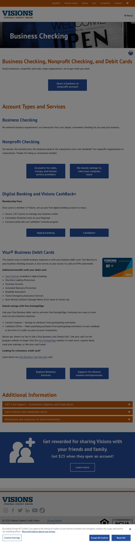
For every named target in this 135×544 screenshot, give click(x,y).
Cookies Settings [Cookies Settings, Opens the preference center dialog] (12, 540)
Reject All (121, 540)
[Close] (130, 531)
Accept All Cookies (99, 540)
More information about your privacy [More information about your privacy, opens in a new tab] (38, 534)
